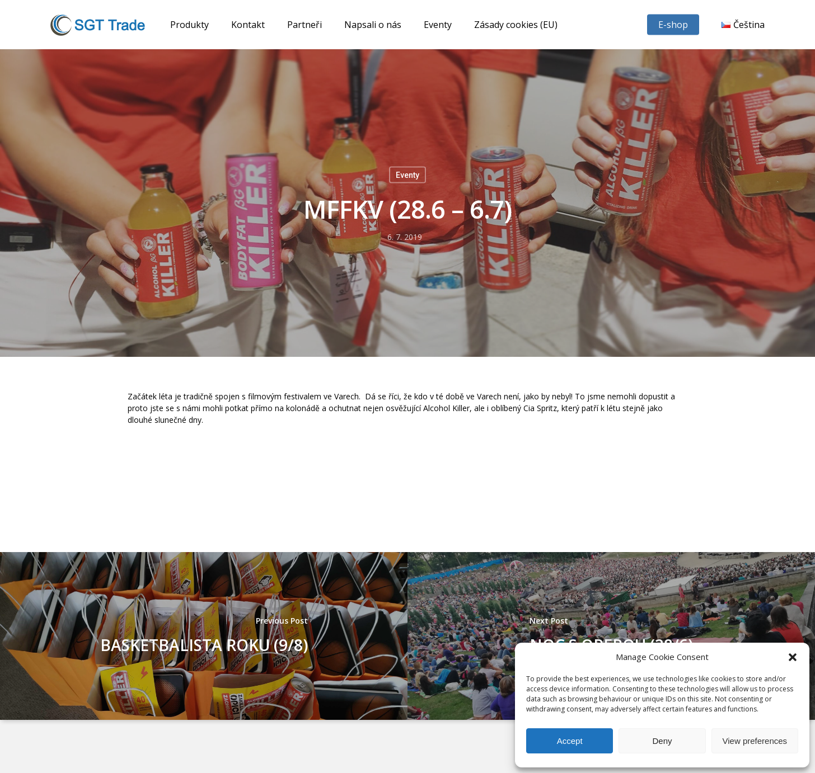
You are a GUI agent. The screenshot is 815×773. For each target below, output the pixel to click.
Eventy (438, 24)
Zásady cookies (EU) (516, 24)
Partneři (304, 24)
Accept (570, 741)
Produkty (189, 24)
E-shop (673, 24)
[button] (792, 657)
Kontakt (248, 24)
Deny (662, 741)
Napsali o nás (372, 24)
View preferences (755, 741)
